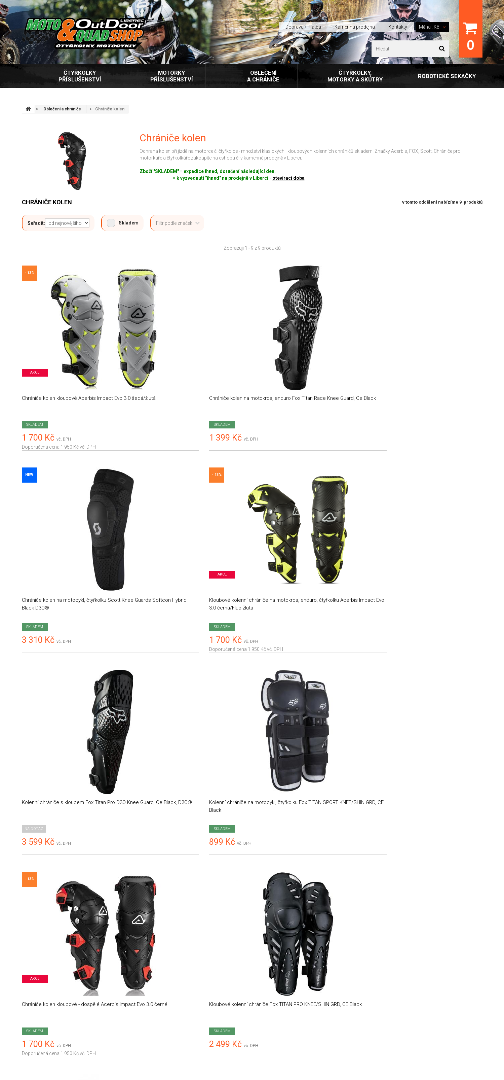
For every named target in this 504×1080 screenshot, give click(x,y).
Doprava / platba (157, 917)
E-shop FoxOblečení (161, 987)
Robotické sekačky (447, 76)
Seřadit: (36, 223)
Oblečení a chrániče (263, 76)
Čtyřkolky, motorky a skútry (355, 76)
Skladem (123, 223)
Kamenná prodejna (355, 27)
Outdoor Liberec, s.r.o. (68, 1049)
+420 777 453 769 (402, 961)
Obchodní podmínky (161, 931)
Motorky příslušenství (171, 76)
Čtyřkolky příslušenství (80, 76)
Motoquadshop (49, 917)
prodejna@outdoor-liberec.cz (421, 951)
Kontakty (397, 27)
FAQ (144, 1016)
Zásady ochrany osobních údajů (174, 959)
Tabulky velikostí (157, 1002)
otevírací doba (288, 178)
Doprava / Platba (303, 27)
